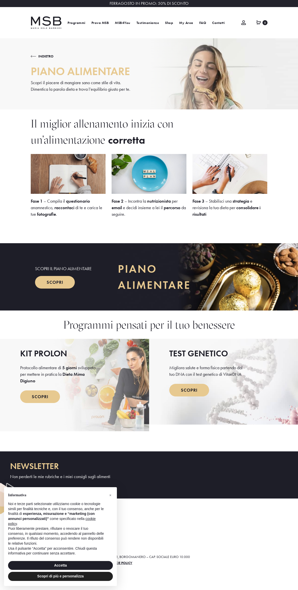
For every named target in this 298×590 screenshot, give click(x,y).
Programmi (76, 23)
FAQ (202, 23)
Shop (169, 23)
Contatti (218, 23)
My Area (186, 23)
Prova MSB (100, 23)
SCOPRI (55, 282)
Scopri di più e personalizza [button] (60, 576)
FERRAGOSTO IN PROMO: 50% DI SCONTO (149, 3)
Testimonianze (148, 23)
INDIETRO (45, 56)
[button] (110, 495)
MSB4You (122, 23)
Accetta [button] (60, 565)
